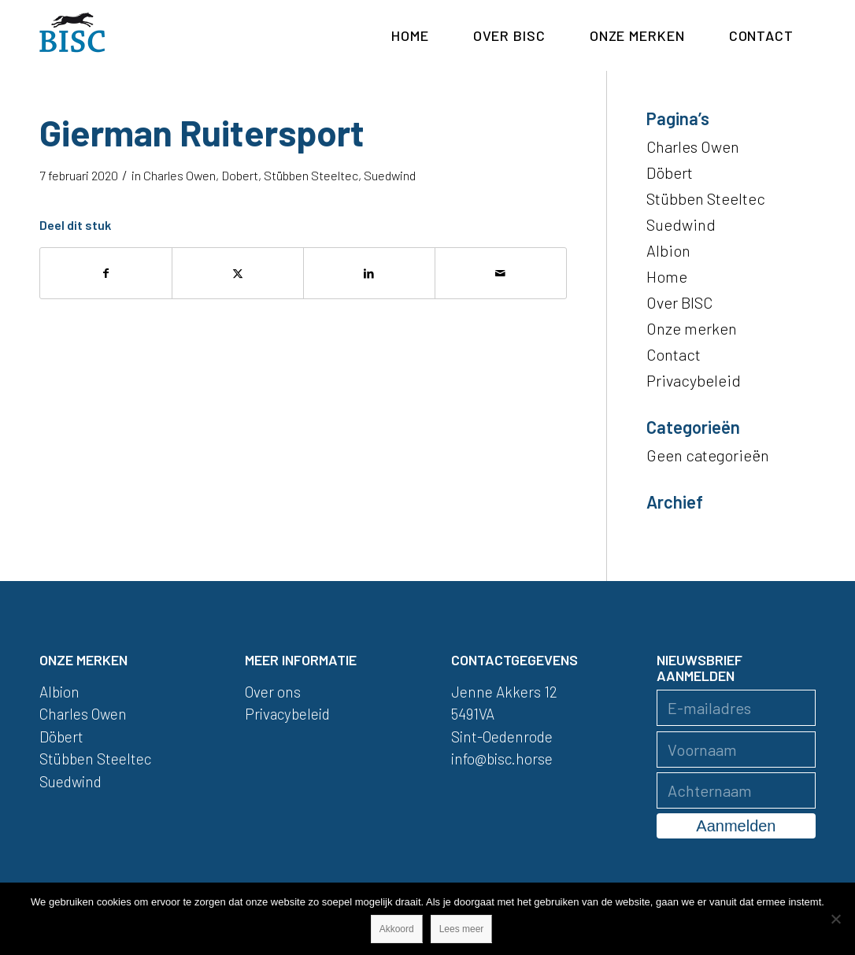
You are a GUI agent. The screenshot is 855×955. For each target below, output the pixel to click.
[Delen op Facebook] (106, 273)
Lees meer (461, 929)
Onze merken (691, 328)
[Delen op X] (237, 273)
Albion (668, 250)
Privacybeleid (693, 380)
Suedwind (390, 175)
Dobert (239, 175)
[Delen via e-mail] (500, 273)
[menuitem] (410, 35)
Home (666, 276)
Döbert (669, 172)
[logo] (72, 35)
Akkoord (396, 929)
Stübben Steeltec (311, 175)
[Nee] (835, 919)
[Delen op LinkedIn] (369, 273)
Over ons (273, 692)
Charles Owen (179, 175)
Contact (673, 354)
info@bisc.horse (502, 759)
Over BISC (679, 302)
